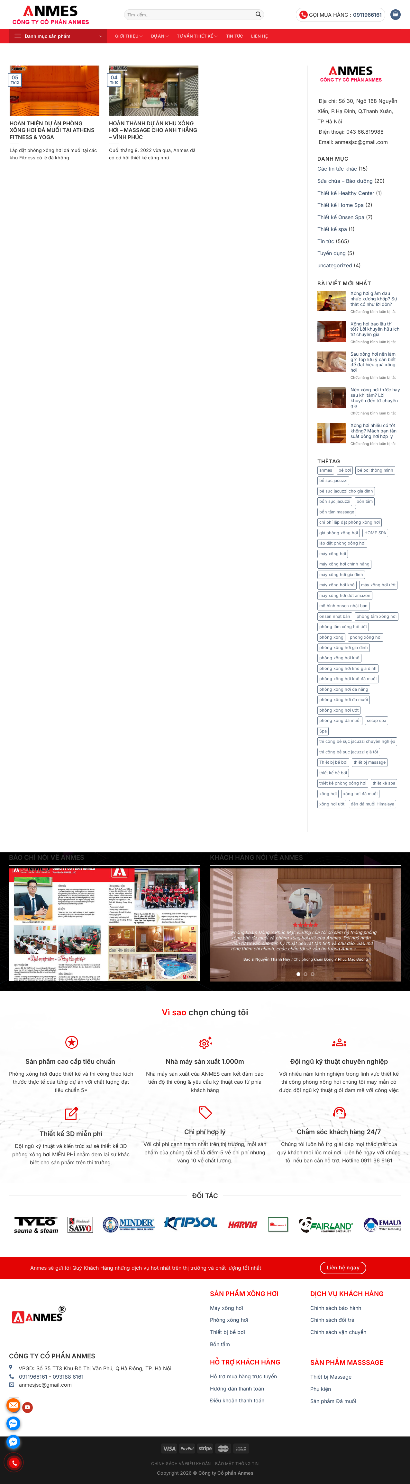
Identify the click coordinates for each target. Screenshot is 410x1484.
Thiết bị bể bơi (227, 1332)
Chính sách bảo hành (335, 1308)
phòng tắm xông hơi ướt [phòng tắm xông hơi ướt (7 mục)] (343, 626)
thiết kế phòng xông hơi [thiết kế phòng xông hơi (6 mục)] (342, 783)
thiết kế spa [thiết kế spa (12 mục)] (384, 783)
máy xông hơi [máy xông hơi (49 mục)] (332, 553)
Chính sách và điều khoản (181, 1463)
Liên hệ (259, 36)
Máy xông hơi (226, 1308)
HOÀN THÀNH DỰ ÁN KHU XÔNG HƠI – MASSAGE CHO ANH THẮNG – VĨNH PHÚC (153, 130)
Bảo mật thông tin (237, 1463)
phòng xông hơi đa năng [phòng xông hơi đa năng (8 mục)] (343, 689)
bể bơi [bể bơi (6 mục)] (345, 470)
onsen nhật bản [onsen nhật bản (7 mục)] (334, 616)
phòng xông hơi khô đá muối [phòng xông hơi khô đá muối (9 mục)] (348, 678)
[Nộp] (258, 14)
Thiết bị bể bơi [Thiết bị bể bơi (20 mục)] (333, 762)
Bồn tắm (220, 1344)
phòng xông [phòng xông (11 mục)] (331, 637)
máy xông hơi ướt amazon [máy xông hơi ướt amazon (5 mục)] (344, 595)
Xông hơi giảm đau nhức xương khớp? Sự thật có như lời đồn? (374, 299)
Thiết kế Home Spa (340, 205)
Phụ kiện (320, 1389)
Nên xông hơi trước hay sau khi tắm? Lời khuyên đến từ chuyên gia (375, 397)
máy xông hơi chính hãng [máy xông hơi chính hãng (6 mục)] (344, 564)
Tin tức (234, 36)
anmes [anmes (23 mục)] (325, 470)
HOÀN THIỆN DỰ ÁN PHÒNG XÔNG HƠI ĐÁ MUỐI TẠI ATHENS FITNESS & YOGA (52, 130)
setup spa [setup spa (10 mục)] (376, 720)
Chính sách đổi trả (332, 1320)
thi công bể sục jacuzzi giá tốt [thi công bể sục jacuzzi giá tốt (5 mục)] (348, 752)
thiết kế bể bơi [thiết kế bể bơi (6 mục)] (333, 772)
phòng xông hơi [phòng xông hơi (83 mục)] (365, 637)
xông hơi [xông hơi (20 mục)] (328, 793)
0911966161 (367, 15)
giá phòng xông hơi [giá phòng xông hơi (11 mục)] (338, 532)
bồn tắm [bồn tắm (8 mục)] (365, 501)
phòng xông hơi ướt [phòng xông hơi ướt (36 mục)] (339, 710)
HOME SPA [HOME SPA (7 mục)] (375, 532)
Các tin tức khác (337, 168)
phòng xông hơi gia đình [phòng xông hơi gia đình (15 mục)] (343, 647)
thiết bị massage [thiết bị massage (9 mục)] (370, 762)
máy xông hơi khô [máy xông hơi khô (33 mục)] (337, 584)
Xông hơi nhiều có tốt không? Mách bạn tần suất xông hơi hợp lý (373, 431)
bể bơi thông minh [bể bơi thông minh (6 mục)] (375, 470)
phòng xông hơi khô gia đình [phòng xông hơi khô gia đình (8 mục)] (348, 668)
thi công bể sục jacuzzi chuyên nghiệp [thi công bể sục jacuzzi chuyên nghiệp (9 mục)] (357, 741)
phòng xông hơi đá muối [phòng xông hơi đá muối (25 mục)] (343, 699)
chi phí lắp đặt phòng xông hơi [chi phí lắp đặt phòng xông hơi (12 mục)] (349, 522)
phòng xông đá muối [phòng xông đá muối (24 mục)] (339, 720)
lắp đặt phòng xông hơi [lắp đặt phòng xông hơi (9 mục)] (342, 543)
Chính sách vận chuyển (338, 1332)
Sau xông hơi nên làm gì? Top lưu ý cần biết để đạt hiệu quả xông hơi (373, 362)
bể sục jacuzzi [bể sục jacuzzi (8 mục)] (333, 480)
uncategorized (334, 265)
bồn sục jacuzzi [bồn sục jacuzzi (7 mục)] (334, 501)
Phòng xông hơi (229, 1320)
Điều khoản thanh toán (237, 1400)
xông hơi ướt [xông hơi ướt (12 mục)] (331, 804)
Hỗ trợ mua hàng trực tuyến (243, 1376)
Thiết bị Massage (330, 1376)
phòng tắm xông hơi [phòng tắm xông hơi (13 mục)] (376, 616)
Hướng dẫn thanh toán (237, 1388)
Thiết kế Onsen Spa (340, 217)
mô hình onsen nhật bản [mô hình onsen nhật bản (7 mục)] (343, 605)
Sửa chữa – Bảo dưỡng (345, 181)
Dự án (160, 36)
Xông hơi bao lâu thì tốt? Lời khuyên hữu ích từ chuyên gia (375, 329)
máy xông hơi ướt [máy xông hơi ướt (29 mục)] (378, 584)
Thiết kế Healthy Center (345, 193)
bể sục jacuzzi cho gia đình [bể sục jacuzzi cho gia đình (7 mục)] (346, 491)
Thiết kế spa (332, 229)
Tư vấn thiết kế (197, 36)
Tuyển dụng (331, 253)
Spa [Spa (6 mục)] (323, 731)
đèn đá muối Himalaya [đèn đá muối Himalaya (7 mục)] (372, 804)
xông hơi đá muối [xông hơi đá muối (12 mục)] (360, 793)
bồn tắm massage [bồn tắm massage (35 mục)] (336, 512)
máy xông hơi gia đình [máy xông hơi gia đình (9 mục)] (341, 574)
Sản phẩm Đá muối (333, 1401)
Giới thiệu (129, 36)
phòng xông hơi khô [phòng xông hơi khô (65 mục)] (339, 657)
